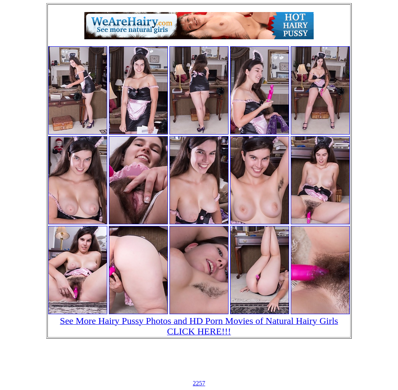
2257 (199, 383)
